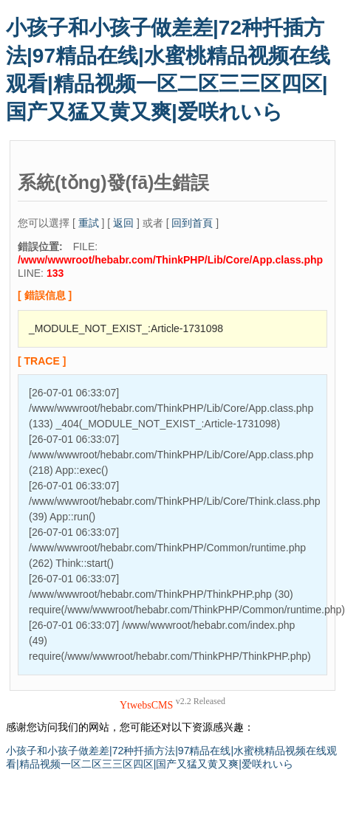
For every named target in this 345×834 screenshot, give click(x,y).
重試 (88, 223)
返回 (123, 223)
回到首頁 (192, 223)
